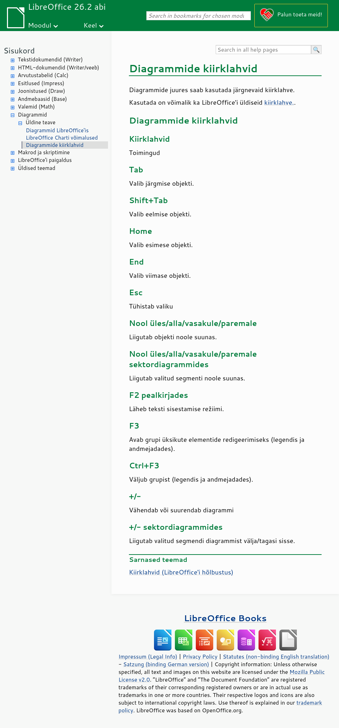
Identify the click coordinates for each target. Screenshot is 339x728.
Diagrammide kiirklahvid (55, 145)
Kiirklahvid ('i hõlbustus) (181, 572)
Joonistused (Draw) (41, 91)
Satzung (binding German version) (166, 664)
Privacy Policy (200, 656)
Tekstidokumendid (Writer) (50, 59)
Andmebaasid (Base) (42, 99)
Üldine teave (40, 122)
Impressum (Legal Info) (147, 656)
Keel (90, 25)
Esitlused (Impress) (41, 83)
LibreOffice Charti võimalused (62, 137)
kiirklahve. (279, 102)
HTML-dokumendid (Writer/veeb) (58, 67)
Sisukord (19, 50)
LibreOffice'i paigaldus (45, 160)
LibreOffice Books (225, 618)
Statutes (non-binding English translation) (276, 656)
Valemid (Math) (36, 106)
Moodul (39, 25)
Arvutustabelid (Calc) (43, 75)
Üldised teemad (36, 168)
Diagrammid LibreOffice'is (57, 130)
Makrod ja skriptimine (44, 152)
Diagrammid (32, 114)
